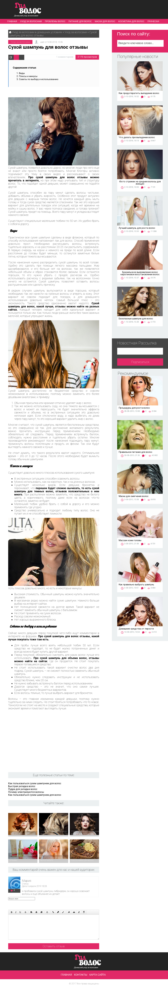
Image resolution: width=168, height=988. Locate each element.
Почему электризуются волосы (26, 792)
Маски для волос (105, 21)
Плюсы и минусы (28, 76)
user (42, 42)
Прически (153, 21)
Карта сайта (97, 974)
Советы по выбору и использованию (38, 79)
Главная (12, 21)
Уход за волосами (31, 21)
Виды (22, 73)
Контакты (80, 974)
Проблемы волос (55, 21)
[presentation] (66, 903)
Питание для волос (80, 21)
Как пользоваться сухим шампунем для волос (34, 783)
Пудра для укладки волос (22, 789)
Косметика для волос (131, 21)
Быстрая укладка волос (21, 786)
